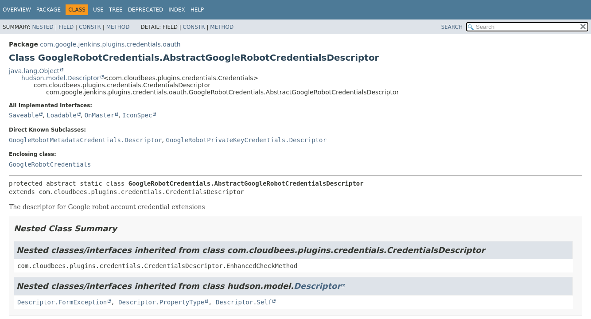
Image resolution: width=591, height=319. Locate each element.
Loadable (61, 115)
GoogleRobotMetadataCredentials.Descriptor (85, 140)
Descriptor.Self (244, 302)
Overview (17, 10)
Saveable (24, 115)
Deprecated (145, 10)
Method (118, 27)
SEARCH (452, 27)
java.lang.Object (34, 70)
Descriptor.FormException (62, 302)
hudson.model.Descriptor (60, 78)
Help (197, 10)
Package (48, 10)
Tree (116, 10)
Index (176, 10)
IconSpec (137, 115)
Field (66, 27)
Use (98, 10)
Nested (42, 27)
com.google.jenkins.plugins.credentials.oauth (110, 44)
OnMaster (99, 115)
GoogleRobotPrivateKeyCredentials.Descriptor (246, 140)
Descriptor (317, 286)
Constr (90, 27)
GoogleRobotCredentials (50, 164)
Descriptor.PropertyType (161, 302)
